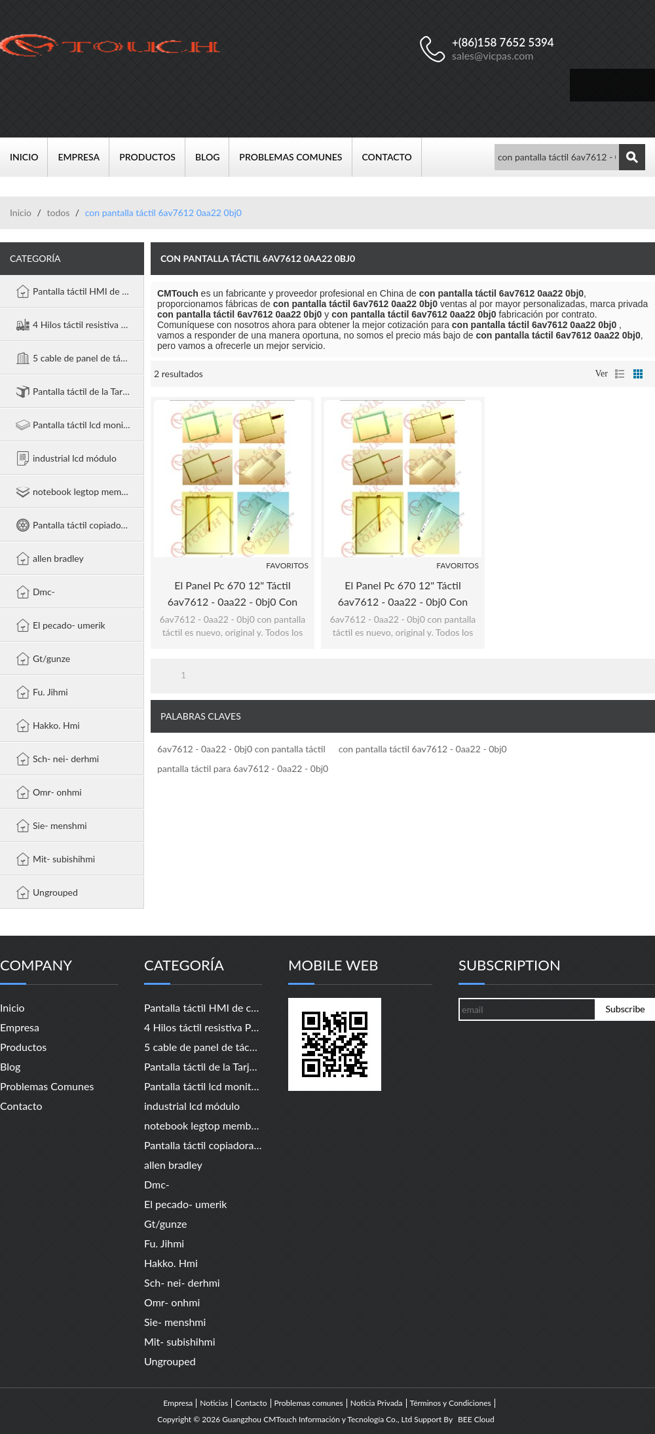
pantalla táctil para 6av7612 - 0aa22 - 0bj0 (242, 768)
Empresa (83, 157)
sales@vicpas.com (493, 55)
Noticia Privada (376, 1403)
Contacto (392, 157)
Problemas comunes (295, 157)
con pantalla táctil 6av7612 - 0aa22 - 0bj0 (423, 748)
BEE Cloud (476, 1419)
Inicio (29, 157)
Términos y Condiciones (450, 1403)
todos (58, 212)
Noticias (214, 1403)
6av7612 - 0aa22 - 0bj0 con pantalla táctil (241, 748)
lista (619, 373)
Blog (212, 157)
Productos (152, 157)
